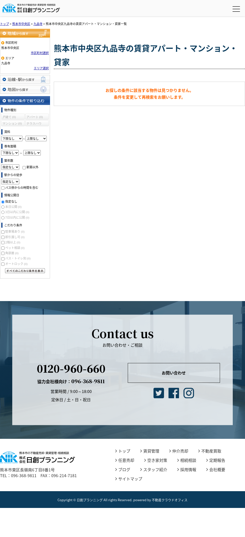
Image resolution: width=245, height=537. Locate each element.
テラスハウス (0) (34, 124)
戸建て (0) (9, 117)
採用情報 (186, 469)
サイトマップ (128, 479)
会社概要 (215, 469)
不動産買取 (209, 451)
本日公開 (13, 206)
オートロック (16, 263)
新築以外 (32, 167)
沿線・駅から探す (25, 79)
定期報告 (215, 460)
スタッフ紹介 (153, 469)
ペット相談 (14, 247)
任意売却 (124, 460)
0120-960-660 (71, 368)
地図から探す (25, 89)
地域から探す (25, 33)
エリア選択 (41, 68)
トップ (122, 451)
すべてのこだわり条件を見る (25, 270)
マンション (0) (12, 123)
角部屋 (11, 253)
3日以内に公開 (17, 212)
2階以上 (12, 242)
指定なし (11, 201)
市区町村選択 (40, 53)
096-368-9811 (71, 381)
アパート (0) (34, 117)
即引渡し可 (14, 237)
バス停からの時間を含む (21, 187)
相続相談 (186, 460)
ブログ (122, 469)
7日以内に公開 (17, 217)
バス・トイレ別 (17, 258)
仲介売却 (178, 451)
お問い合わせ (174, 373)
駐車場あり (14, 231)
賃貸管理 (149, 451)
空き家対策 (155, 460)
